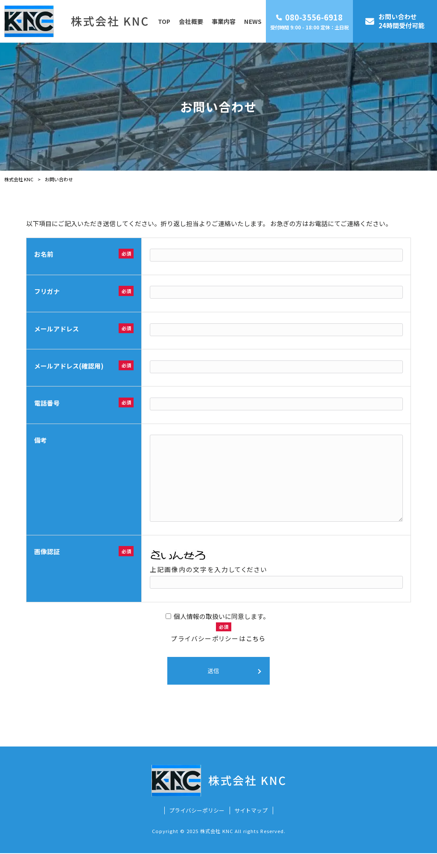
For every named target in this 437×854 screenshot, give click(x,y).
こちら (255, 638)
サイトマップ (251, 811)
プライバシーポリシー (196, 811)
